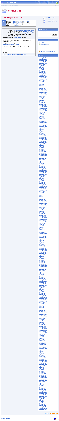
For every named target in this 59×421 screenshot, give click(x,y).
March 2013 (42, 261)
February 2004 (42, 405)
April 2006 (41, 371)
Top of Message (7, 54)
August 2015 (42, 223)
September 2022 (43, 110)
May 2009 (41, 322)
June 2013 (41, 257)
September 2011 (43, 285)
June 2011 (41, 289)
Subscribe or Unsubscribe (48, 51)
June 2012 (41, 273)
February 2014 (42, 247)
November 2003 (43, 409)
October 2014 (42, 236)
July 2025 (41, 66)
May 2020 (41, 147)
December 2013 (43, 249)
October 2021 (42, 125)
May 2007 (41, 354)
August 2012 (42, 270)
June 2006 (41, 368)
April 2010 (41, 307)
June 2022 (41, 114)
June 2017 (41, 194)
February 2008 (42, 342)
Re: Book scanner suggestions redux (24, 30)
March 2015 (42, 229)
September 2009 (43, 317)
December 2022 (43, 107)
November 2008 (43, 330)
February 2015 (42, 231)
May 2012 (41, 274)
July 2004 (41, 399)
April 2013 (41, 260)
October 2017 (42, 188)
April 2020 (41, 149)
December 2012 (43, 265)
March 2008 (42, 340)
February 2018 (42, 183)
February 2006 (42, 373)
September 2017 (43, 190)
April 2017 (41, 196)
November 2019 (43, 155)
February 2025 (42, 72)
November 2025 (43, 60)
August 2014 (42, 239)
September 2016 (43, 206)
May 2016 (41, 211)
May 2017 (41, 195)
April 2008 (41, 339)
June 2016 (41, 210)
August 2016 (42, 207)
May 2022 (41, 116)
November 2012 (43, 266)
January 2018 (42, 184)
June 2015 (41, 225)
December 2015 (43, 218)
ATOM (47, 413)
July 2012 (41, 272)
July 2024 (41, 81)
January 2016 (42, 216)
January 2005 (42, 391)
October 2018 (42, 173)
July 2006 (41, 367)
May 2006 (41, 369)
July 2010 (41, 303)
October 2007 (42, 347)
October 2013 (42, 252)
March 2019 (42, 166)
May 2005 (41, 385)
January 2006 (42, 375)
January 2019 (42, 169)
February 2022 (42, 120)
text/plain (18, 37)
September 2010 (43, 301)
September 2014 (43, 237)
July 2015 (41, 224)
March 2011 (42, 293)
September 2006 (43, 364)
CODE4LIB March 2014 (52, 22)
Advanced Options (43, 31)
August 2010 (42, 302)
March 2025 (42, 71)
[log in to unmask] (27, 31)
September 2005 (43, 380)
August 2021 (42, 128)
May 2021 (41, 132)
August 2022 (42, 112)
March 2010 (42, 309)
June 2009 (41, 321)
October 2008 (42, 331)
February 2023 (42, 104)
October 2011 (42, 284)
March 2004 (42, 404)
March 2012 (42, 277)
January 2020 (42, 153)
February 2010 (42, 310)
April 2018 (41, 181)
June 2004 (41, 400)
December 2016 (43, 202)
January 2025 (42, 73)
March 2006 (42, 372)
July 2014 (41, 240)
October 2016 (42, 204)
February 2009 (42, 326)
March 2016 (42, 214)
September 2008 (43, 332)
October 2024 (42, 77)
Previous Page (16, 54)
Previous (19, 21)
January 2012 (42, 280)
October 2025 (42, 62)
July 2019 (41, 161)
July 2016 (41, 208)
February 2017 (42, 199)
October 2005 (42, 379)
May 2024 (41, 84)
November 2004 (43, 393)
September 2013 (43, 253)
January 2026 (42, 58)
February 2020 (42, 151)
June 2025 (41, 67)
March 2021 (42, 134)
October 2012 (42, 268)
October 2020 (42, 141)
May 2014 (41, 243)
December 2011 (43, 281)
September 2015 (43, 221)
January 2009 (42, 327)
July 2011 (41, 288)
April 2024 (41, 85)
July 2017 (41, 192)
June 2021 (41, 130)
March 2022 (42, 118)
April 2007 (41, 355)
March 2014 (42, 245)
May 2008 (41, 338)
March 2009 (42, 325)
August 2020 (42, 144)
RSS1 (51, 413)
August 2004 (42, 397)
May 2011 (41, 290)
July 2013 (41, 256)
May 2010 (41, 306)
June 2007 (41, 352)
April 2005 (41, 387)
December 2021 (43, 122)
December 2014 (43, 233)
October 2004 (42, 395)
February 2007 (42, 358)
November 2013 (43, 251)
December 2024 (43, 75)
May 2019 (41, 163)
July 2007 (41, 351)
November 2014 (43, 235)
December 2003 (43, 408)
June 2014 (41, 241)
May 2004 (41, 401)
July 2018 (41, 177)
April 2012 (41, 276)
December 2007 (43, 344)
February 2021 (42, 136)
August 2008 (42, 334)
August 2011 (42, 286)
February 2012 (42, 278)
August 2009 (42, 318)
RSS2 (55, 413)
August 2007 (42, 350)
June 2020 (41, 146)
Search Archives (43, 29)
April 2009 (41, 323)
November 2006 (43, 362)
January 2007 (42, 359)
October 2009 (42, 315)
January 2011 (42, 295)
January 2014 (42, 248)
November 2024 (43, 76)
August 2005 (42, 381)
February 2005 (42, 389)
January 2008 (42, 343)
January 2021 (42, 137)
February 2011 (42, 294)
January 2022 (42, 121)
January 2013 (42, 264)
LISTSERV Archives (51, 18)
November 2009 (43, 314)
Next (24, 21)
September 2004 (43, 396)
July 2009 (41, 319)
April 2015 (41, 228)
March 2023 (42, 103)
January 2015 (42, 232)
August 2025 (42, 64)
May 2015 (41, 227)
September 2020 (43, 142)
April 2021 (41, 133)
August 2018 (42, 175)
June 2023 (41, 99)
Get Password (45, 44)
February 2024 (42, 88)
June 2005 (41, 384)
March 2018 (42, 182)
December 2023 (43, 91)
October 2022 (42, 109)
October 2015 (42, 220)
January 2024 (42, 89)
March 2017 (42, 198)
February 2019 (42, 167)
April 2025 (41, 70)
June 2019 (41, 162)
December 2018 (43, 170)
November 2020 (43, 140)
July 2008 (41, 335)
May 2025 (41, 68)
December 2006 (43, 360)
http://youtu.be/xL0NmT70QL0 (11, 44)
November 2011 (43, 282)
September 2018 (43, 174)
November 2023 (43, 92)
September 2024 (43, 79)
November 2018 (43, 171)
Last (28, 21)
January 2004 (42, 407)
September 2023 (43, 95)
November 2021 (43, 124)
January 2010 (42, 311)
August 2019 (42, 159)
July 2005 (41, 383)
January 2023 (42, 105)
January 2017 (42, 200)
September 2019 (43, 158)
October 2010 (42, 299)
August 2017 (42, 191)
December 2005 (43, 376)
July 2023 (41, 97)
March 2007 (42, 356)
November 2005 (43, 377)
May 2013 (41, 258)
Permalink (23, 54)
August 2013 (42, 255)
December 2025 (43, 59)
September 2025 (43, 63)
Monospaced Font (17, 25)
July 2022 (41, 113)
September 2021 (43, 126)
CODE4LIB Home (50, 20)
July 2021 (41, 129)
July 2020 (41, 145)
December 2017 (43, 186)
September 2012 (43, 269)
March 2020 (42, 150)
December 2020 (43, 138)
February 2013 (42, 262)
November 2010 (43, 298)
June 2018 (41, 178)
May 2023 (41, 100)
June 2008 (41, 336)
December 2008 (43, 329)
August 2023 (42, 96)
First (14, 21)
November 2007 (43, 346)
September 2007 (43, 348)
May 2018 (41, 179)
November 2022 (43, 108)
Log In (42, 42)
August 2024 (42, 80)
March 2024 (42, 87)
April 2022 (41, 117)
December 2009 (43, 313)
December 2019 (43, 154)
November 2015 (43, 219)
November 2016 (43, 203)
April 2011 (41, 292)
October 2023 (42, 93)
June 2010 (41, 305)
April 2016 (41, 212)
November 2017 (43, 187)
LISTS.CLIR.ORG (5, 419)
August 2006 (42, 366)
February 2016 (42, 215)
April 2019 (41, 165)
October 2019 (42, 157)
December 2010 (43, 297)
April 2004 (41, 403)
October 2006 (42, 363)
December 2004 (43, 392)
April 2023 (41, 101)
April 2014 (41, 244)
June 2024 (41, 83)
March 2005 (42, 388)
